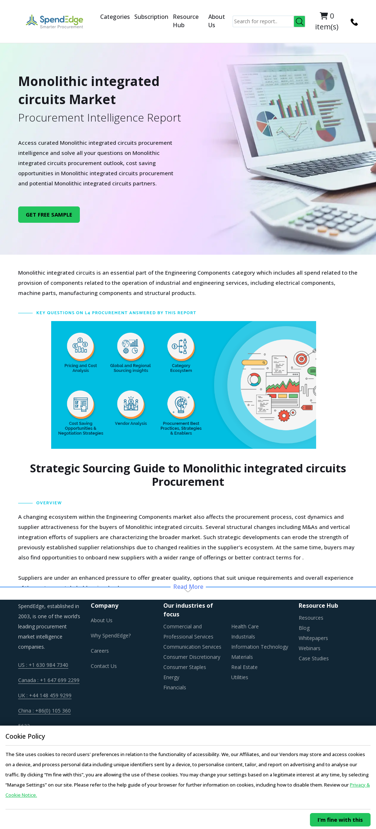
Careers (100, 650)
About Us (216, 21)
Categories (115, 17)
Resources (311, 617)
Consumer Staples (184, 667)
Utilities (239, 677)
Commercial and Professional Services (188, 631)
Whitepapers (313, 638)
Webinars (309, 648)
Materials (242, 656)
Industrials (243, 636)
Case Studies (314, 658)
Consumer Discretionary (191, 656)
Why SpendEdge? (111, 635)
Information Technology (259, 646)
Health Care (245, 626)
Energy (171, 677)
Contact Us (104, 665)
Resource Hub (186, 21)
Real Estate (244, 667)
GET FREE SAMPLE (49, 214)
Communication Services (192, 646)
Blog (304, 627)
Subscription (151, 17)
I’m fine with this (340, 819)
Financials (174, 687)
